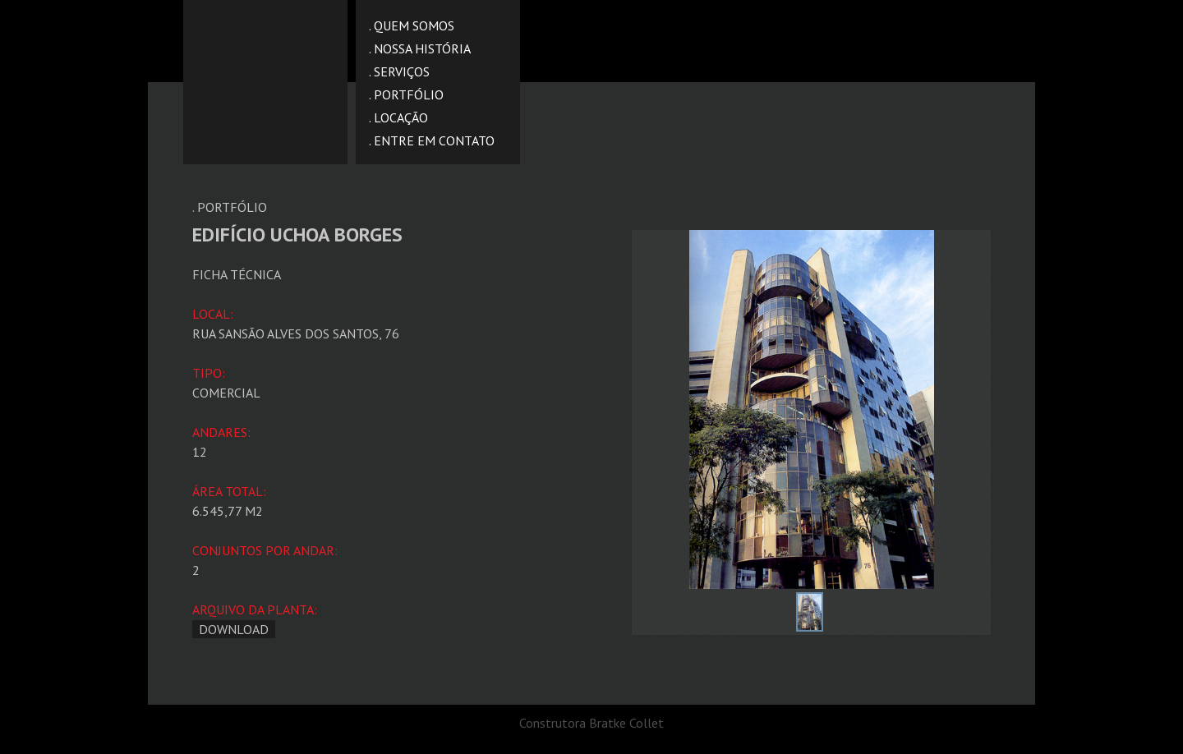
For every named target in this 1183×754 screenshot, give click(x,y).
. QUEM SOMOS (411, 25)
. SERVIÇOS (399, 71)
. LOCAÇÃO (398, 117)
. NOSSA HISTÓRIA (420, 48)
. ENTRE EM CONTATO (432, 140)
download (234, 629)
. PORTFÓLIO (406, 94)
